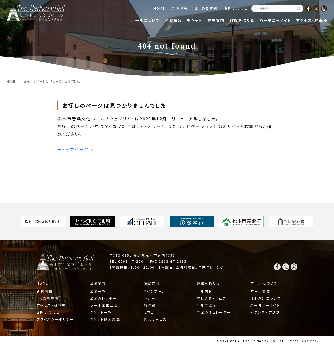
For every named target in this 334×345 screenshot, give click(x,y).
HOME (159, 8)
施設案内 (216, 20)
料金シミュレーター (214, 312)
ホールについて (145, 20)
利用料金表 (207, 305)
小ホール (151, 298)
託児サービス (155, 319)
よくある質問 (206, 8)
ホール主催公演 (104, 305)
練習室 (150, 305)
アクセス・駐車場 (311, 20)
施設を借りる (242, 20)
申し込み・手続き (211, 298)
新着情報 (180, 8)
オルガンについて (265, 298)
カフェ (149, 312)
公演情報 (173, 20)
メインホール (155, 291)
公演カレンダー (103, 298)
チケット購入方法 (105, 319)
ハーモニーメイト (275, 20)
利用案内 (205, 291)
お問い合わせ (236, 8)
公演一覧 (98, 291)
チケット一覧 (101, 312)
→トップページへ (75, 149)
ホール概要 (260, 291)
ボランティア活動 (265, 312)
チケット (194, 20)
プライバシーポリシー (55, 319)
